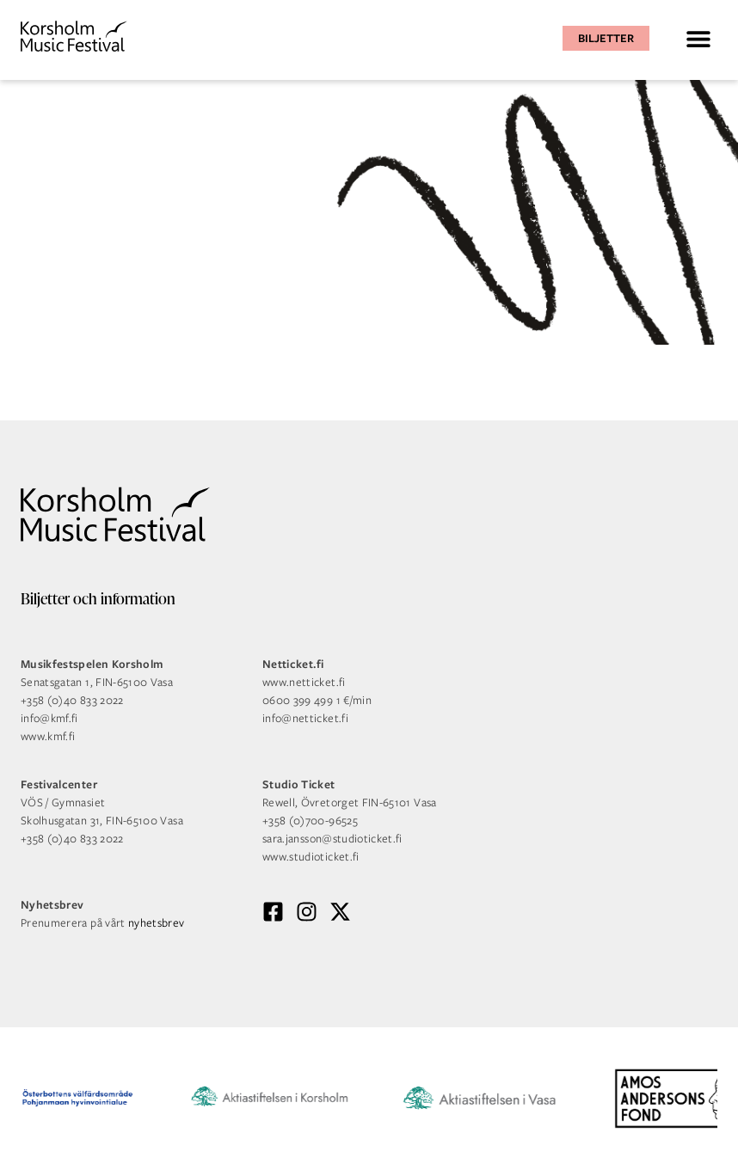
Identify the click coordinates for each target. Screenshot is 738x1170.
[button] (698, 38)
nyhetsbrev (156, 923)
